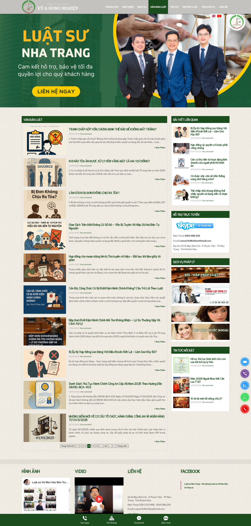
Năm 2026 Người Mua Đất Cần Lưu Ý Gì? (207, 380)
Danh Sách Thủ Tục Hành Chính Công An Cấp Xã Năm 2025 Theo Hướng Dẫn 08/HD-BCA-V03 (115, 385)
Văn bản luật (158, 7)
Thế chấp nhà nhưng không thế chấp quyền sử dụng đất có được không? (209, 193)
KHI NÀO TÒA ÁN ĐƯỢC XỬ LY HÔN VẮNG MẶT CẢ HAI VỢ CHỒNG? (109, 161)
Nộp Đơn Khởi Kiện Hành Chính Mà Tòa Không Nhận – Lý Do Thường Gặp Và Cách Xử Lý (114, 321)
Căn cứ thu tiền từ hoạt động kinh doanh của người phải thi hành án (209, 162)
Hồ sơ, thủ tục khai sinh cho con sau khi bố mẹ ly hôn (208, 360)
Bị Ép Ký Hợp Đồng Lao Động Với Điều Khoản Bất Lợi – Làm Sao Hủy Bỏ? (113, 351)
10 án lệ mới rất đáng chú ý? (206, 398)
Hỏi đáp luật (190, 7)
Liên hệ (223, 7)
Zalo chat (165, 520)
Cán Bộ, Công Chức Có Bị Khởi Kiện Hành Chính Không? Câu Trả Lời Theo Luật (116, 288)
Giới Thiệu (128, 7)
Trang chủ (111, 7)
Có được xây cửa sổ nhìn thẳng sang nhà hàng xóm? (208, 177)
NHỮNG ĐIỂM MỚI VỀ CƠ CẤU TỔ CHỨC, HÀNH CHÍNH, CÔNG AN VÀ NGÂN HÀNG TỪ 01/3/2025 (116, 418)
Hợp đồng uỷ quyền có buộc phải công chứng (209, 146)
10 (105, 446)
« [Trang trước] (77, 446)
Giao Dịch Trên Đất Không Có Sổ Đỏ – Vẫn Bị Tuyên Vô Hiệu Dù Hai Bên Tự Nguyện (114, 226)
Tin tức (174, 7)
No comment (86, 134)
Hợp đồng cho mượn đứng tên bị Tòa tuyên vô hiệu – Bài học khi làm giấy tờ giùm (114, 258)
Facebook (139, 520)
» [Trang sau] (114, 446)
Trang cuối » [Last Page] (122, 446)
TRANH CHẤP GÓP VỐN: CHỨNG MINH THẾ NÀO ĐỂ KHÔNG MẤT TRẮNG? (112, 129)
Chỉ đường (112, 520)
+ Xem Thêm (159, 147)
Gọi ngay (85, 520)
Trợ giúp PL (208, 7)
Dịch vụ (142, 7)
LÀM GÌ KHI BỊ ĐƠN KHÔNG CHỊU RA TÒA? (94, 193)
